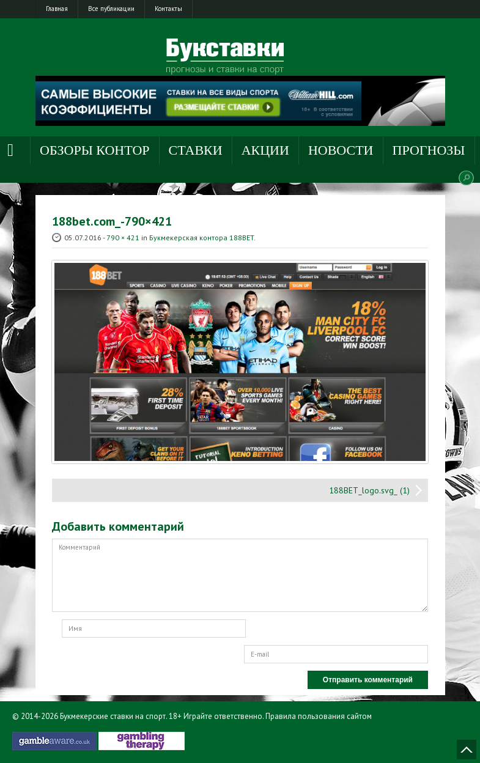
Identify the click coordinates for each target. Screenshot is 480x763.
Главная (57, 8)
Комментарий (240, 575)
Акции (265, 150)
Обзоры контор (95, 150)
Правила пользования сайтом (318, 716)
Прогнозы (429, 150)
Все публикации (111, 8)
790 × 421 (122, 237)
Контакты (168, 8)
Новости (341, 150)
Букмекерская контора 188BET (201, 237)
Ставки (196, 150)
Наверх (466, 749)
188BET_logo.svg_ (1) (369, 490)
